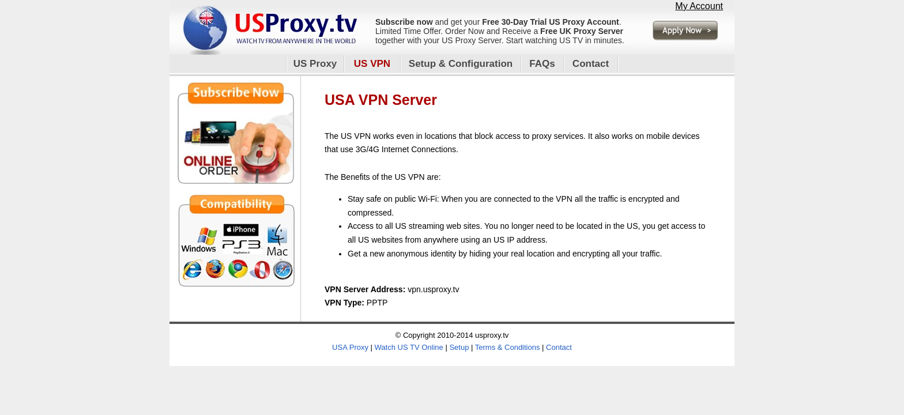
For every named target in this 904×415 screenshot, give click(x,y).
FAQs (542, 63)
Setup (459, 347)
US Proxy (315, 63)
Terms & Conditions (507, 347)
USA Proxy (350, 347)
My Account (699, 6)
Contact (590, 63)
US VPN (372, 63)
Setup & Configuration (461, 63)
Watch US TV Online (409, 347)
